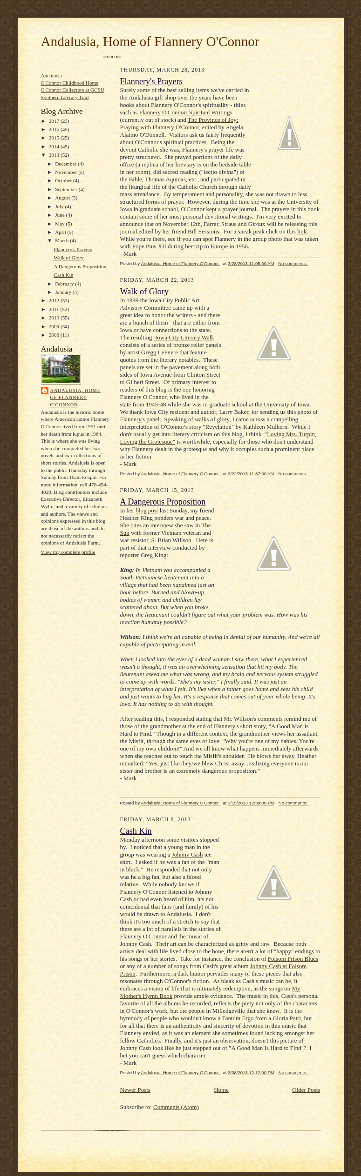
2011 (55, 309)
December (66, 163)
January (64, 292)
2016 (55, 129)
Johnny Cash (187, 854)
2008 (55, 335)
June (60, 215)
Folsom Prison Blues (293, 958)
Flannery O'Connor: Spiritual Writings (185, 112)
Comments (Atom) (176, 1106)
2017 (55, 121)
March (62, 240)
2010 (55, 317)
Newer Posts (135, 1089)
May (60, 223)
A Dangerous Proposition (80, 266)
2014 (55, 146)
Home (221, 1089)
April (61, 232)
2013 (55, 155)
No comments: (293, 263)
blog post (147, 510)
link (302, 231)
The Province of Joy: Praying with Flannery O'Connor (179, 123)
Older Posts (306, 1089)
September (67, 189)
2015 (55, 137)
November (66, 172)
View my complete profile (68, 552)
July (60, 206)
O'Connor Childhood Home (70, 83)
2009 (55, 326)
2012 (55, 300)
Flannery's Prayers (73, 249)
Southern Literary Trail (65, 97)
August (63, 197)
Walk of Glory (68, 257)
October (64, 180)
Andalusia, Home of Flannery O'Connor (150, 41)
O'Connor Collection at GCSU (72, 90)
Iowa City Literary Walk (184, 337)
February (65, 283)
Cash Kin (63, 275)
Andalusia (51, 75)
